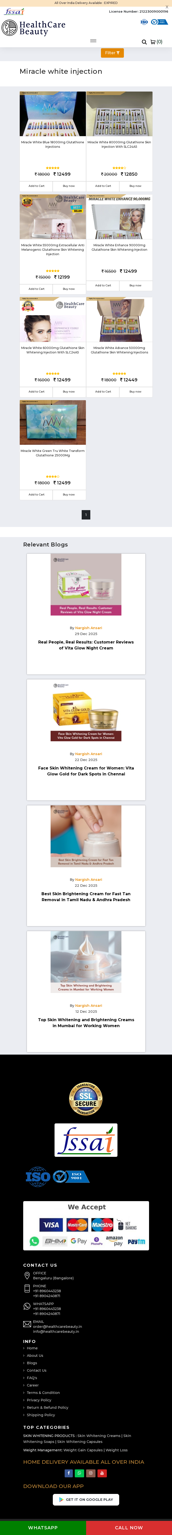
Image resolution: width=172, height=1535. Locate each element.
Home (32, 1348)
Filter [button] (112, 52)
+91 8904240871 (46, 1296)
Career (33, 1385)
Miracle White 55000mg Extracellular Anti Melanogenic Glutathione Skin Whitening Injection (52, 249)
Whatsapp (43, 1528)
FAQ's (32, 1378)
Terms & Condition (43, 1392)
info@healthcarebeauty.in (56, 1331)
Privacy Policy (39, 1400)
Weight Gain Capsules (83, 1450)
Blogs (32, 1363)
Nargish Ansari (88, 628)
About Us (35, 1355)
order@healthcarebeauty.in (57, 1326)
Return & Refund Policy (47, 1407)
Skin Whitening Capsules (79, 1441)
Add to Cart (36, 186)
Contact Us (36, 1370)
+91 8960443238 (47, 1291)
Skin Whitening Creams (98, 1436)
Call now (129, 1528)
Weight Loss (117, 1450)
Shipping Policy (41, 1415)
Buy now (69, 186)
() (156, 42)
